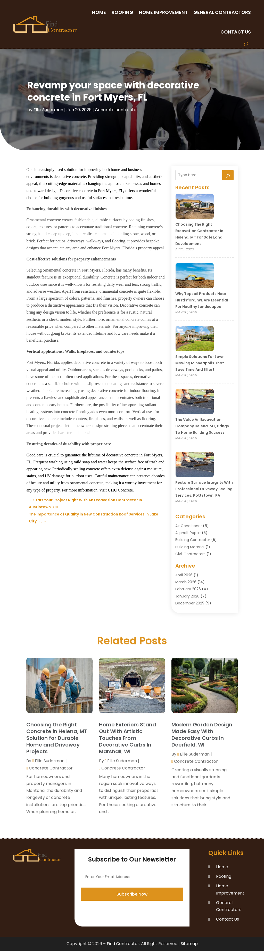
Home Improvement (163, 12)
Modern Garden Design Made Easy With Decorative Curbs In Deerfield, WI (201, 734)
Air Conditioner (188, 525)
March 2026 (185, 582)
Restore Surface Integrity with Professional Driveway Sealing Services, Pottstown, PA (204, 489)
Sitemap (189, 944)
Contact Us (235, 32)
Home (99, 12)
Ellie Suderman (48, 110)
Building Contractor (192, 539)
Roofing (122, 12)
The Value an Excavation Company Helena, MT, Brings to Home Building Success (202, 426)
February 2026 (188, 589)
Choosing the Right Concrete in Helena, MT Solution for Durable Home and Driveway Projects (56, 738)
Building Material (189, 547)
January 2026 (187, 596)
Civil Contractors (190, 553)
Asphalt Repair (188, 532)
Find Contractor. (123, 944)
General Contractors (222, 12)
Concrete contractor (116, 110)
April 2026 (184, 575)
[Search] (228, 175)
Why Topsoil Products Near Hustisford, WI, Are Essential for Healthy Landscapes (201, 300)
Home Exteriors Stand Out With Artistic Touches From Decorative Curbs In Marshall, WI (127, 738)
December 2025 (189, 603)
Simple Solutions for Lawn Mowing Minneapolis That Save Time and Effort (200, 363)
